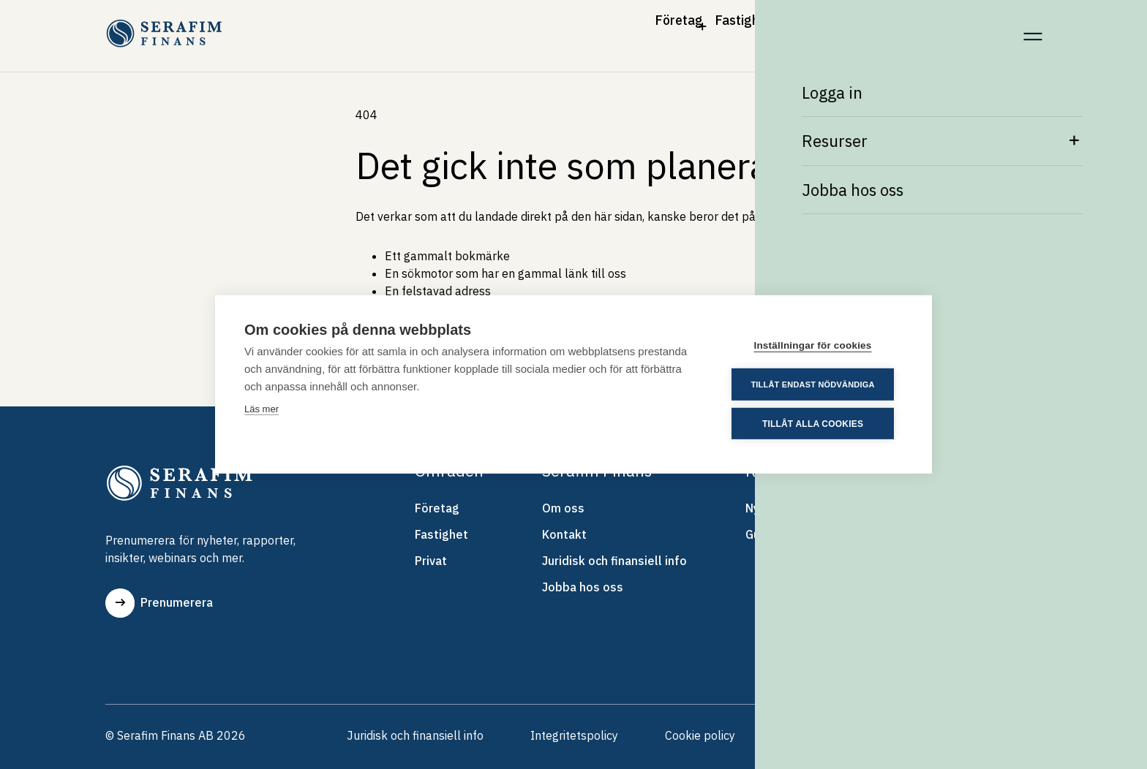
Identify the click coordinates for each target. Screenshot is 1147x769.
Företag (522, 27)
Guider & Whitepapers (806, 537)
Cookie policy (700, 738)
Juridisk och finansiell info (614, 563)
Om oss (563, 511)
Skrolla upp (990, 738)
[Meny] (1032, 28)
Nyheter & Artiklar (795, 511)
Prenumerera (159, 603)
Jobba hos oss (582, 590)
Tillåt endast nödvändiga (814, 384)
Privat (720, 27)
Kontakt (967, 27)
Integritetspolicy (574, 738)
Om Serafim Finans (840, 27)
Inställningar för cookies (814, 346)
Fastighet (624, 27)
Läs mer (261, 409)
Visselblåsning (820, 738)
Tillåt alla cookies (814, 423)
